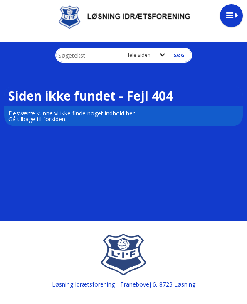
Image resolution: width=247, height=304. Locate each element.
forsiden (54, 119)
